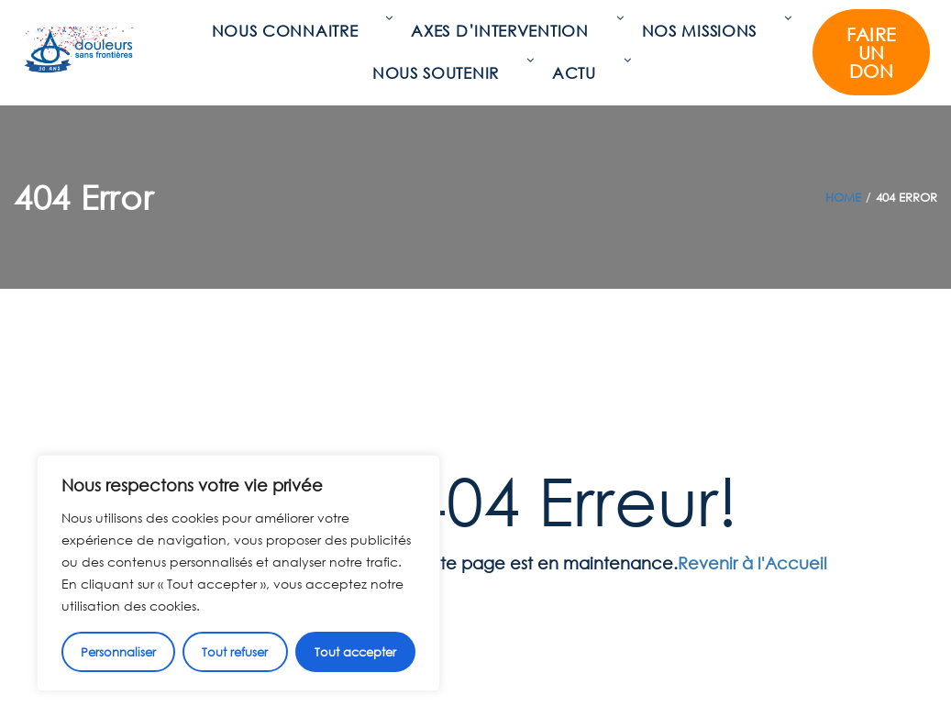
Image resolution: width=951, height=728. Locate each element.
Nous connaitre (290, 30)
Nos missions (704, 30)
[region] (238, 573)
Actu (578, 73)
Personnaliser (118, 652)
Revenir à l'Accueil (752, 563)
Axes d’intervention (504, 30)
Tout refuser (235, 652)
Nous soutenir (440, 73)
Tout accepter (355, 652)
